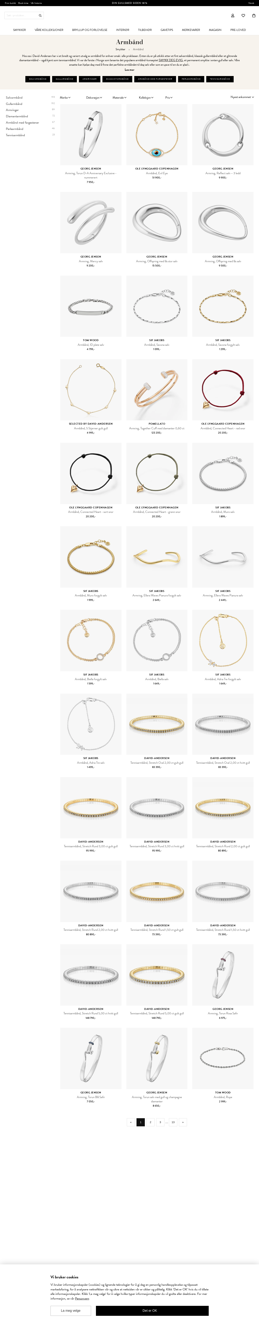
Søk (40, 15)
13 (176, 1123)
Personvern (82, 1298)
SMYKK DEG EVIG (171, 60)
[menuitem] (19, 30)
